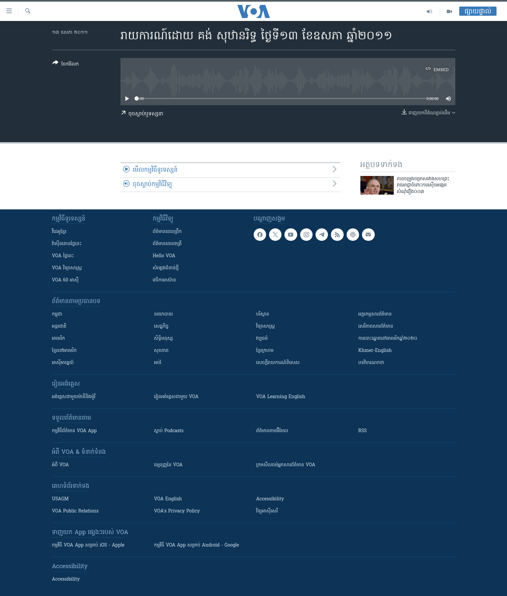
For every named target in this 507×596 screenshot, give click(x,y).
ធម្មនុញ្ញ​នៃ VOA (168, 465)
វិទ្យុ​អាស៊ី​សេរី (267, 511)
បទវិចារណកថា (371, 362)
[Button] (65, 64)
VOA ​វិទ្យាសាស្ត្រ (67, 268)
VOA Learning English (280, 397)
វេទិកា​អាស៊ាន (164, 280)
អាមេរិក (58, 338)
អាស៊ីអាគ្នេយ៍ (63, 362)
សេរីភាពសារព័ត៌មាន (375, 326)
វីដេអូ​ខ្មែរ (59, 231)
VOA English (168, 499)
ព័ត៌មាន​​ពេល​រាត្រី (167, 243)
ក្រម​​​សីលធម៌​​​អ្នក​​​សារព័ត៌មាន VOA (286, 465)
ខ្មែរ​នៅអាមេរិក (64, 350)
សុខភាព (161, 350)
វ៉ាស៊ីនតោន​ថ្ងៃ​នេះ (67, 243)
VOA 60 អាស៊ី (65, 280)
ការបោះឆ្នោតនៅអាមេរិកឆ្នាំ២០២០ (387, 338)
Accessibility (270, 499)
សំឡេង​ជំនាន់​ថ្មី (166, 268)
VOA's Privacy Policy (177, 511)
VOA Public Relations (75, 511)
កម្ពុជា (57, 314)
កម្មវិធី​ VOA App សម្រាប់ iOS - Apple (88, 545)
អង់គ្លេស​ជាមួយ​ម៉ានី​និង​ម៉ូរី (74, 397)
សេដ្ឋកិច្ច (161, 326)
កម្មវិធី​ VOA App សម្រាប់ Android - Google (196, 545)
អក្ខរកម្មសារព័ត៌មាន (375, 314)
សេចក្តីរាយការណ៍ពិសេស (278, 362)
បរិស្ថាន (262, 314)
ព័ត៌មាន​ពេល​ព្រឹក (167, 231)
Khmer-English (375, 350)
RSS (362, 431)
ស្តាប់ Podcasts (169, 431)
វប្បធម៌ (262, 338)
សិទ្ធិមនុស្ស (163, 338)
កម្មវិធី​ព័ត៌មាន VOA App (74, 431)
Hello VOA (164, 256)
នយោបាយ (163, 314)
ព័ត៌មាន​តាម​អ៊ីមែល (272, 431)
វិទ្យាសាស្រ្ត (265, 326)
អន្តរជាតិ (59, 326)
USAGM (60, 499)
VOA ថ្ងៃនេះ (63, 256)
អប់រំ (157, 362)
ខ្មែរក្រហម (265, 350)
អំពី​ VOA (60, 465)
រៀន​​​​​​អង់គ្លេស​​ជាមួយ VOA (176, 397)
